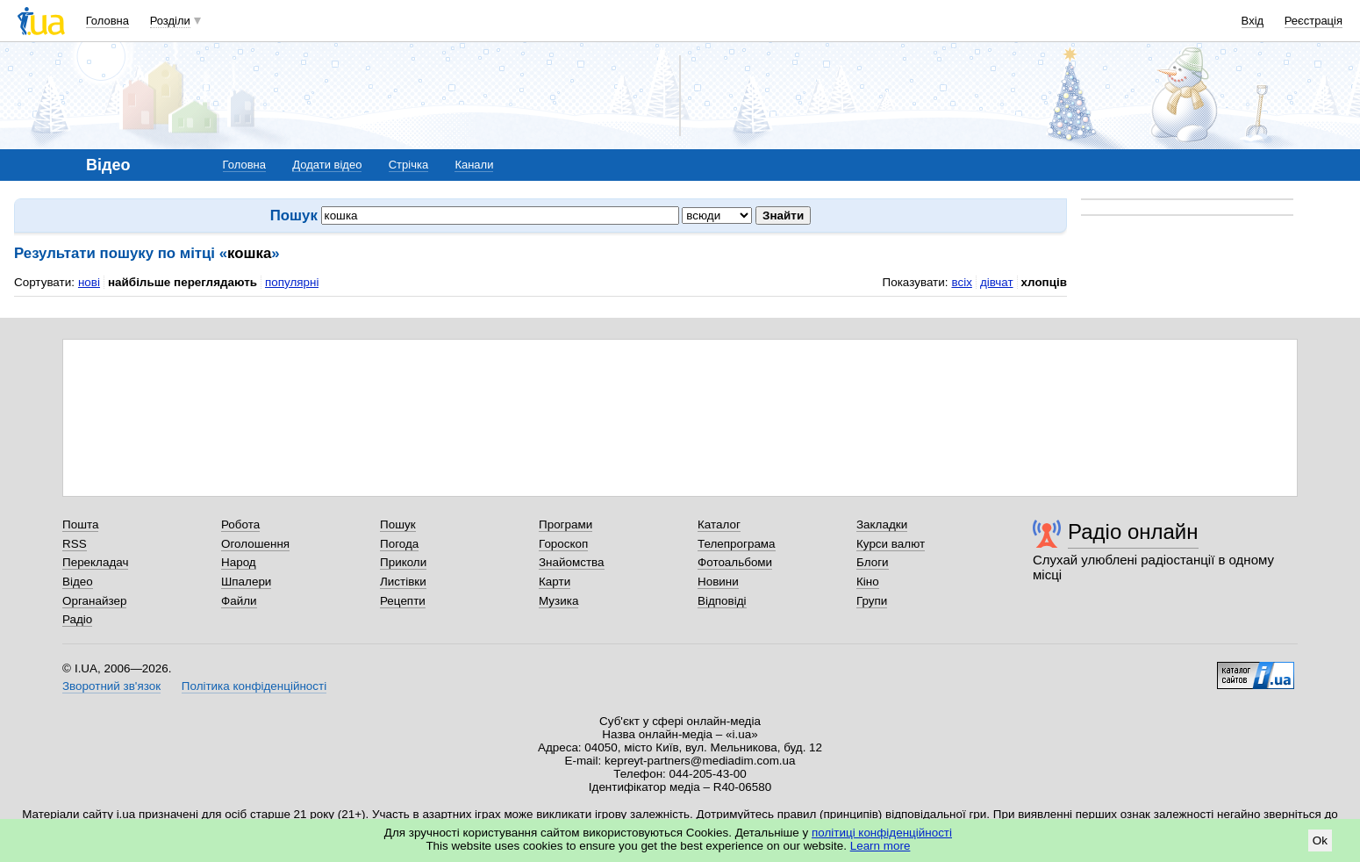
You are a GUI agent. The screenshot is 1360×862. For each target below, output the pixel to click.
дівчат (996, 282)
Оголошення (255, 543)
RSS (74, 543)
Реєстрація (1313, 20)
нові (89, 282)
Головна (107, 20)
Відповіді (722, 600)
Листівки (403, 581)
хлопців (1044, 282)
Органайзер (94, 600)
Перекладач (95, 562)
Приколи (403, 562)
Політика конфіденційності (254, 686)
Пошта (80, 524)
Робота (240, 524)
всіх (961, 282)
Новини (718, 581)
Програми (565, 524)
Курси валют (890, 543)
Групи (871, 600)
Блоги (872, 562)
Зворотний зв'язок (111, 686)
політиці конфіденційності (882, 832)
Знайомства (572, 562)
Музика (558, 600)
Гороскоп (563, 543)
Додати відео (326, 164)
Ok (1320, 840)
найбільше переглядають (182, 282)
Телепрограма (737, 543)
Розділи (170, 20)
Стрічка (408, 164)
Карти (554, 581)
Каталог (719, 524)
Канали (474, 164)
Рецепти (403, 600)
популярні (292, 282)
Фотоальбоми (735, 562)
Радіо (77, 619)
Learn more (880, 845)
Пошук (398, 524)
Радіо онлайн (1133, 531)
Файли (239, 600)
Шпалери (246, 581)
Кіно (867, 581)
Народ (238, 562)
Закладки (881, 524)
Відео (77, 581)
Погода (399, 543)
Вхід (1253, 20)
